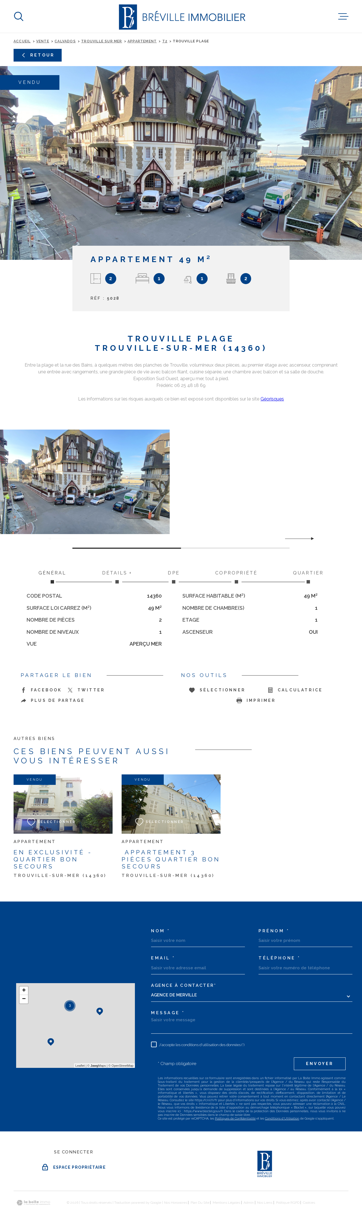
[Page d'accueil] (181, 16)
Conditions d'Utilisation (282, 1118)
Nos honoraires (175, 1203)
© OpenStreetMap (120, 1065)
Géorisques (272, 399)
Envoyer (319, 1063)
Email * (163, 958)
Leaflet (80, 1065)
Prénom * (273, 931)
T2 (164, 41)
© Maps (96, 1065)
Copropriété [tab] (236, 576)
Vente (42, 41)
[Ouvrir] (19, 16)
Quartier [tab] (308, 576)
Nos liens (264, 1203)
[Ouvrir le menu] (343, 16)
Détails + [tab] (117, 576)
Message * (168, 1013)
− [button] (24, 999)
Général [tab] (52, 576)
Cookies (309, 1202)
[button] (310, 538)
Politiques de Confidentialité (235, 1118)
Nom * (160, 931)
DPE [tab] (173, 576)
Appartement (142, 41)
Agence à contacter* (183, 985)
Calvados (65, 41)
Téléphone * (279, 958)
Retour (38, 55)
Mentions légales (226, 1203)
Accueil (22, 41)
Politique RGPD (287, 1203)
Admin (249, 1203)
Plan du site (200, 1203)
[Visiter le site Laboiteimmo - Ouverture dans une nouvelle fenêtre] (33, 1202)
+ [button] (24, 991)
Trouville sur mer (101, 41)
